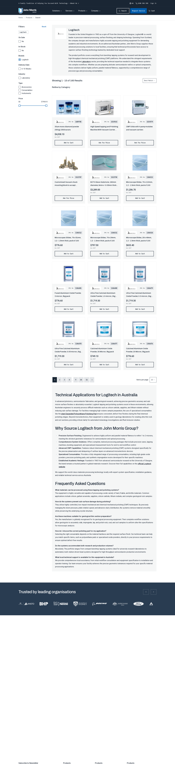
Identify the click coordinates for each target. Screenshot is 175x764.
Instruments (26, 93)
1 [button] (54, 380)
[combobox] (149, 80)
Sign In (153, 3)
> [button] (92, 380)
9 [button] (75, 380)
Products (81, 11)
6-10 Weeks (26, 69)
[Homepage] (27, 10)
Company (94, 11)
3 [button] (64, 380)
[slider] (20, 106)
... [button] (72, 380)
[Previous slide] (146, 592)
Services (69, 11)
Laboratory (26, 78)
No (23, 41)
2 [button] (59, 380)
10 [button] (81, 380)
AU (131, 3)
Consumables (27, 90)
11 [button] (87, 380)
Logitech (25, 60)
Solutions (56, 11)
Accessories (27, 87)
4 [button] (69, 380)
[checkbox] (20, 41)
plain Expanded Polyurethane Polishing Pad (79, 414)
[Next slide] (153, 592)
